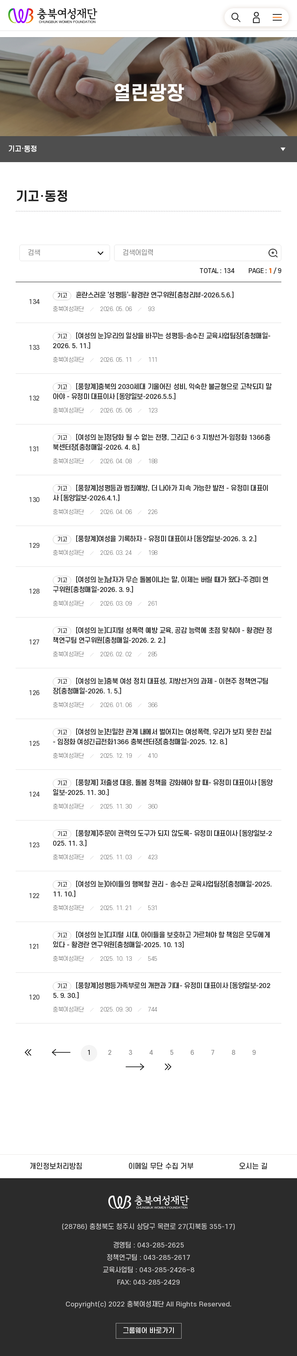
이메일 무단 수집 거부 (161, 1166)
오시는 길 (253, 1166)
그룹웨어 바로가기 (148, 1331)
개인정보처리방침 (56, 1166)
